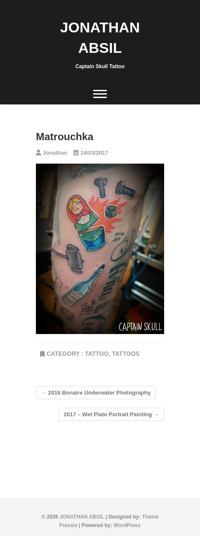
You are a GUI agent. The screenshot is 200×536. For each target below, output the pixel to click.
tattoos (126, 353)
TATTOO (97, 353)
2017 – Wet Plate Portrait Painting (111, 414)
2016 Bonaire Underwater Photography (95, 392)
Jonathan (51, 153)
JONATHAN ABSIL (100, 37)
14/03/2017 (91, 153)
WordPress (127, 525)
